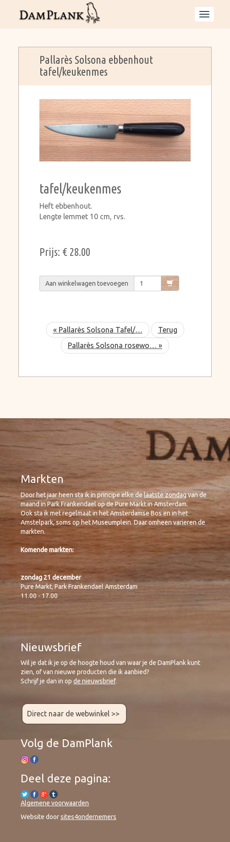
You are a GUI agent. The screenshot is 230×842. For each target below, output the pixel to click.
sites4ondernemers (88, 816)
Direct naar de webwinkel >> (74, 713)
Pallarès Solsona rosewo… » (115, 345)
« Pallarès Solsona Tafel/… (97, 330)
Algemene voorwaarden (55, 803)
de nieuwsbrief (94, 681)
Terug (167, 330)
